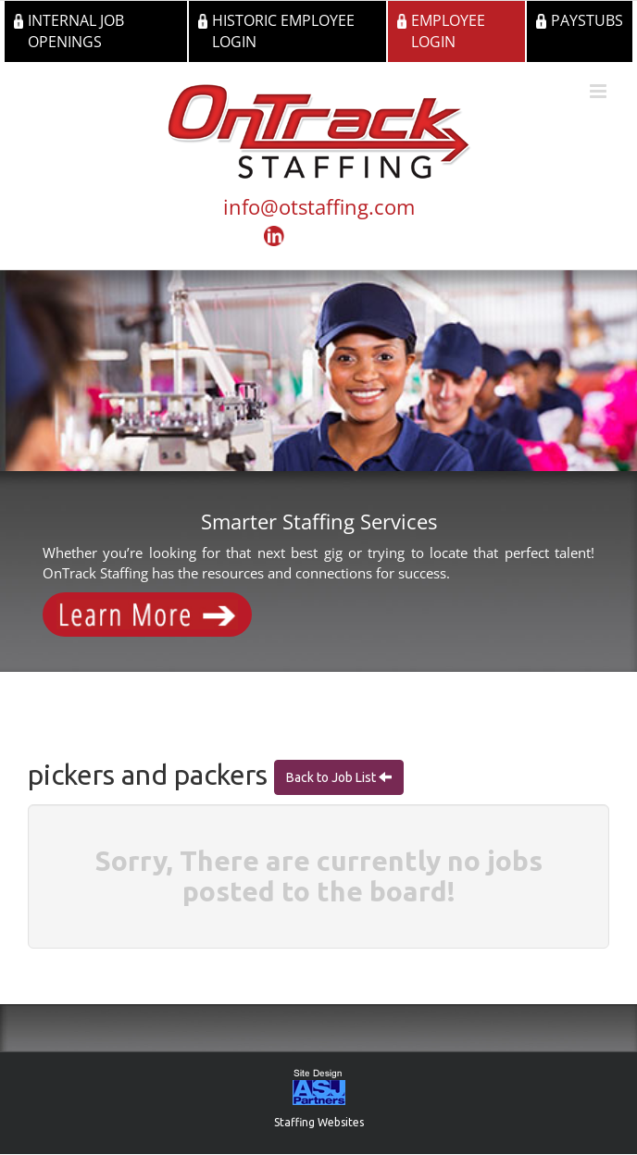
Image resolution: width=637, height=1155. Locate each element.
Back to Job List (332, 777)
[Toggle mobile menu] (599, 91)
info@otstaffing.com (319, 206)
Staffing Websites (319, 1122)
